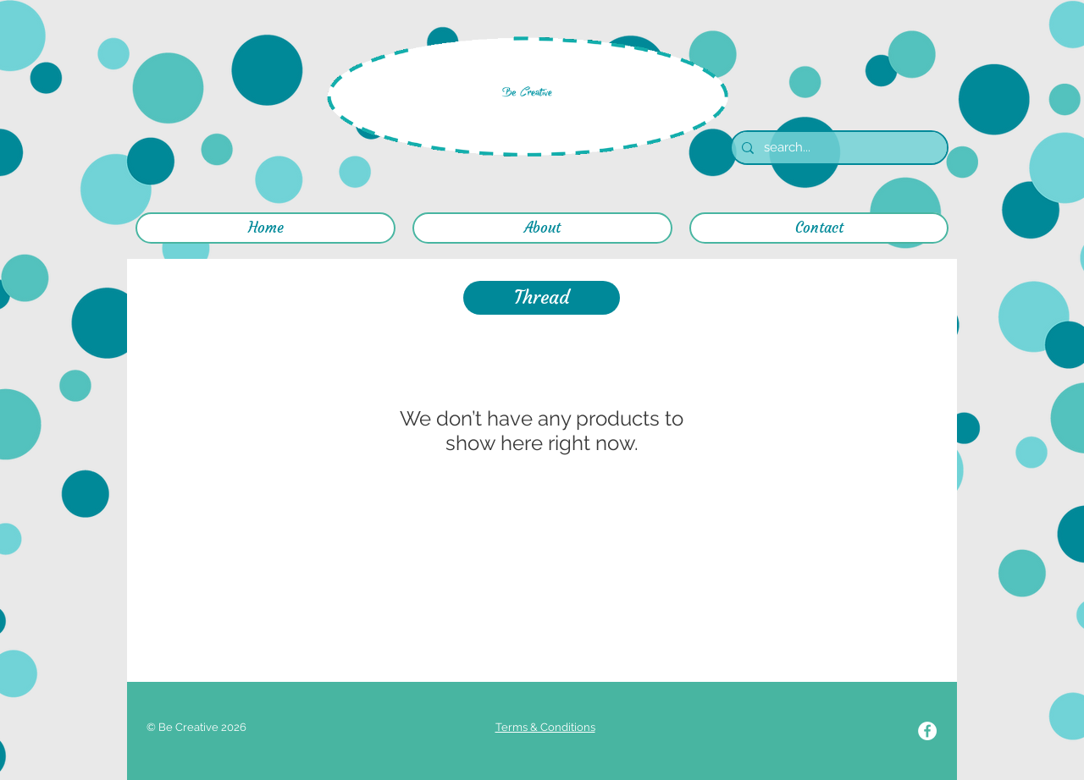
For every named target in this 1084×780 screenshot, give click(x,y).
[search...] (837, 147)
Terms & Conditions (545, 727)
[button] (541, 298)
